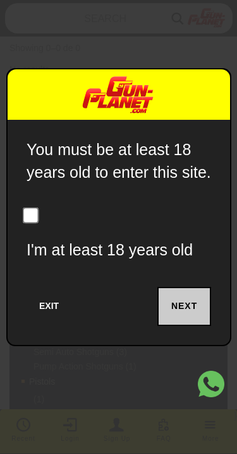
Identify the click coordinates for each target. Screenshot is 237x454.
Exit (49, 306)
